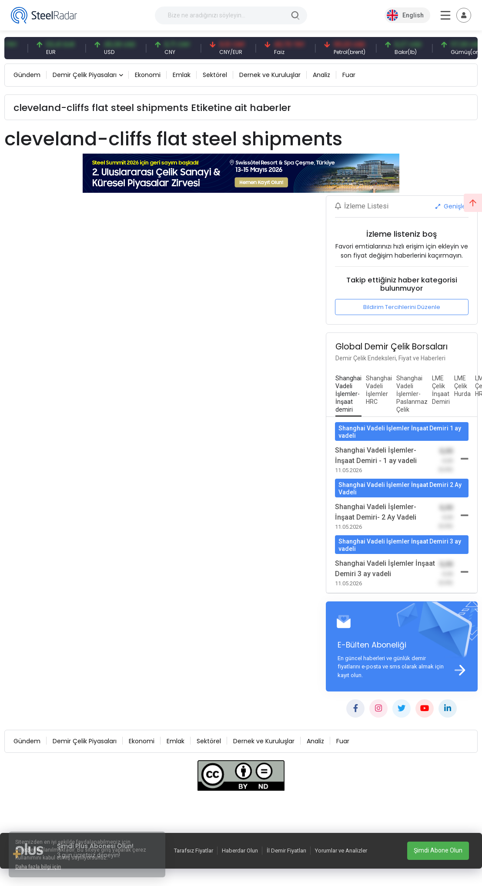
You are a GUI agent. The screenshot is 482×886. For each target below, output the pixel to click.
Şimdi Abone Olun (438, 850)
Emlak (182, 74)
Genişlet (452, 206)
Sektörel (215, 74)
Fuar (348, 74)
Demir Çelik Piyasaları (85, 74)
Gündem (26, 74)
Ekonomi (148, 74)
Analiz (321, 74)
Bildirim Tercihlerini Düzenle (401, 307)
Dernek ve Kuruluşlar (270, 74)
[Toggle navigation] (463, 15)
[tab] (348, 394)
